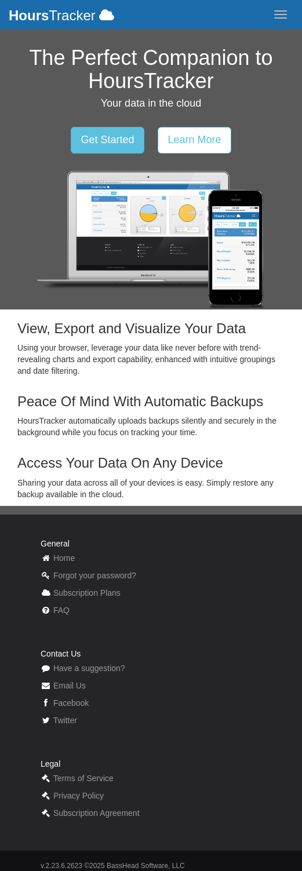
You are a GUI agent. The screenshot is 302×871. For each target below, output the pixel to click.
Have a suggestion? (89, 668)
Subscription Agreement (96, 813)
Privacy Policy (78, 795)
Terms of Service (83, 778)
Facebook (71, 703)
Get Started (107, 139)
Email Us (69, 685)
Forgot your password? (94, 575)
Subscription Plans (87, 592)
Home (64, 558)
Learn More (194, 139)
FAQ (61, 610)
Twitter (65, 720)
